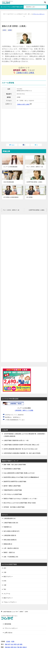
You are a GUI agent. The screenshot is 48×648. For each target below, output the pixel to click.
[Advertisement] (24, 288)
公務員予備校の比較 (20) (11, 522)
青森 (6, 644)
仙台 (12, 644)
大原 (5, 585)
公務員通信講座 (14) (9, 518)
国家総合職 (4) (8, 544)
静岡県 (10, 30)
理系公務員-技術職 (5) (10, 539)
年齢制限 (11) (8, 527)
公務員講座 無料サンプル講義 (24, 410)
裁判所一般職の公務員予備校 (12, 486)
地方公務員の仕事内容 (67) (11, 531)
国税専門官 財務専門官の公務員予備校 (15, 481)
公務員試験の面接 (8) (10, 535)
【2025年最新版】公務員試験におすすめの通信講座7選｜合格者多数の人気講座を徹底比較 (24, 435)
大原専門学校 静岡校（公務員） (34, 182)
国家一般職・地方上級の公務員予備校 (15, 464)
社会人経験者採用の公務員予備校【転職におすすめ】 (19, 473)
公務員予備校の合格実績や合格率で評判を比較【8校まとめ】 (22, 444)
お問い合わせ (8, 632)
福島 (21, 644)
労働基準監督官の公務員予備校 (13, 490)
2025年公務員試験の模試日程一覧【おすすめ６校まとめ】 (21, 449)
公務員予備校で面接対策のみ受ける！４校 (16, 440)
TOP (10, 611)
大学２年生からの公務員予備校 (13, 494)
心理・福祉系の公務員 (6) (11, 548)
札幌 (12, 641)
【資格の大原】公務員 (25, 73)
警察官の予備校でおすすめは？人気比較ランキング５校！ (21, 498)
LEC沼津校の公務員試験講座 (10, 197)
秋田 (15, 644)
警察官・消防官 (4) (9, 552)
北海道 (8, 641)
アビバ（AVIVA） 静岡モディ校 (34, 166)
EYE (5, 581)
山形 (18, 644)
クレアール (7, 593)
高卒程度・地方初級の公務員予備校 (14, 507)
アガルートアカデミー (10, 602)
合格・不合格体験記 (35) (11, 556)
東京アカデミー (8, 576)
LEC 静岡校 (29, 197)
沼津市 (4, 30)
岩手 (9, 644)
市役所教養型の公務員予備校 (12, 469)
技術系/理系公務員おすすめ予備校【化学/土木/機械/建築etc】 (21, 477)
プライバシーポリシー (39, 14)
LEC (5, 568)
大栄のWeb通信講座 (8, 182)
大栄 (5, 572)
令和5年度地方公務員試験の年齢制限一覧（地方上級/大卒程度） (22, 453)
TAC (5, 589)
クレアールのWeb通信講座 (10, 166)
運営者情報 (7, 624)
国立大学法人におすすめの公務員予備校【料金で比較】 (20, 503)
